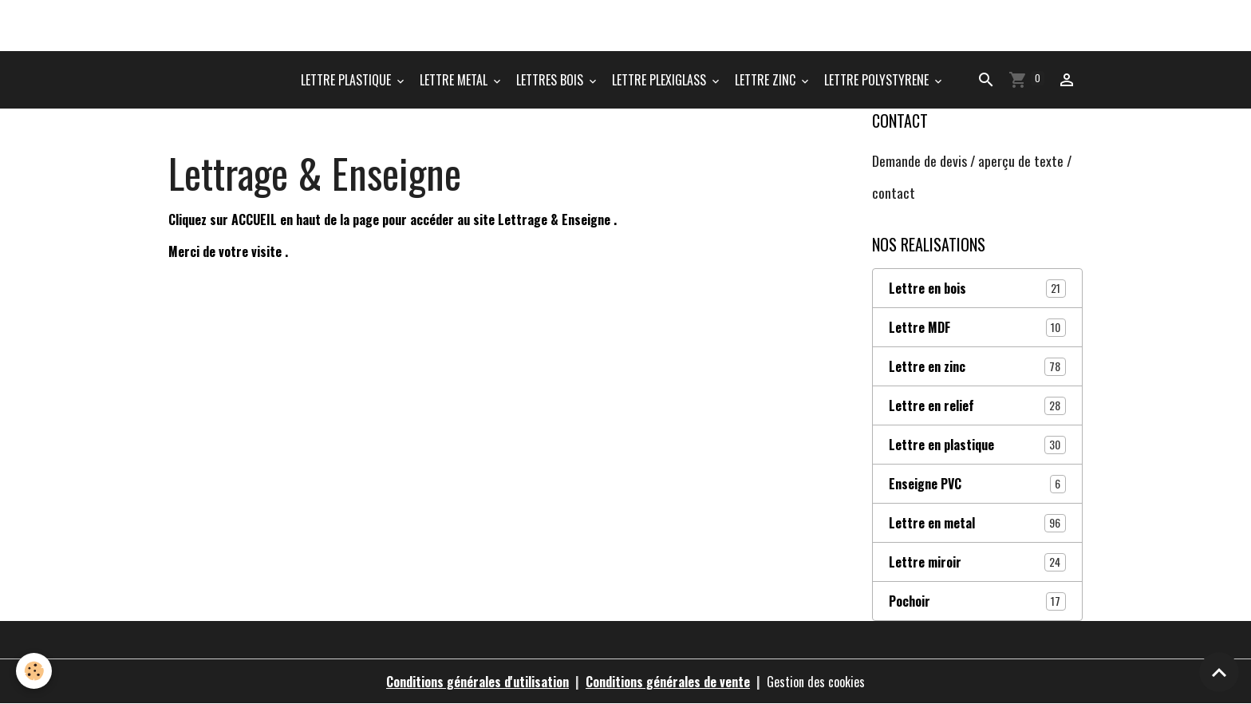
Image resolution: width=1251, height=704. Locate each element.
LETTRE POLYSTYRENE (878, 79)
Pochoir (977, 601)
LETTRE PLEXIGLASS (660, 79)
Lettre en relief (977, 405)
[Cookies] (34, 671)
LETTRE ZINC (767, 79)
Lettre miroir (977, 562)
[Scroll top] (1219, 672)
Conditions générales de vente (668, 681)
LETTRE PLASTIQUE (347, 79)
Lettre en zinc (977, 366)
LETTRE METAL (455, 79)
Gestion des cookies (816, 681)
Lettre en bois (977, 288)
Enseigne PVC (977, 483)
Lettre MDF (977, 327)
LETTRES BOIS (551, 79)
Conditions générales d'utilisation (477, 681)
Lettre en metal (977, 522)
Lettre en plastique (977, 444)
